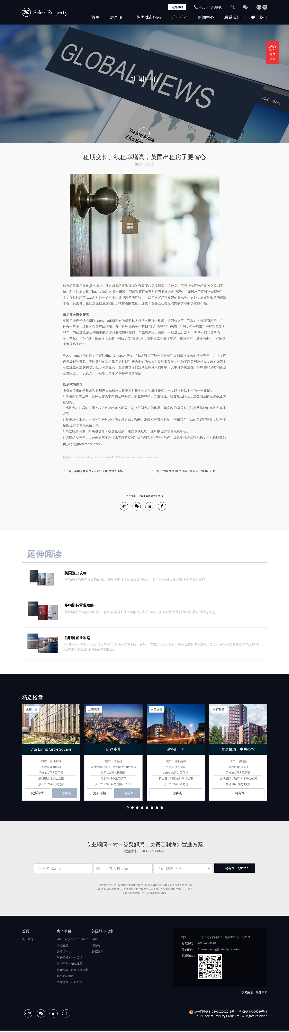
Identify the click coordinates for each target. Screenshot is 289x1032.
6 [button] (152, 809)
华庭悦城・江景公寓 (69, 983)
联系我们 (232, 17)
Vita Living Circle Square (72, 940)
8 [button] (162, 809)
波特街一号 (64, 952)
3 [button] (137, 809)
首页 (95, 17)
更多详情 (37, 794)
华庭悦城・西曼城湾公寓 (72, 971)
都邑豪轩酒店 (65, 977)
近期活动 (179, 17)
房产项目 (118, 17)
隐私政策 (162, 894)
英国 (94, 940)
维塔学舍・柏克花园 (69, 965)
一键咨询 (64, 794)
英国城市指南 (148, 17)
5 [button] (147, 809)
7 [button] (157, 809)
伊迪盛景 (62, 946)
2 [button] (132, 809)
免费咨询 (176, 7)
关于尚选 (27, 940)
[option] (144, 84)
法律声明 (261, 994)
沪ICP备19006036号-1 (253, 1013)
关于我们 (259, 17)
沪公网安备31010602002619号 (214, 1013)
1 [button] (127, 809)
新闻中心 (206, 17)
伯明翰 (95, 946)
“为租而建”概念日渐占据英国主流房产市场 (189, 471)
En (259, 7)
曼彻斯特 (97, 952)
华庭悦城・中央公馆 (69, 959)
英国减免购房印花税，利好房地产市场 (98, 471)
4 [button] (142, 809)
